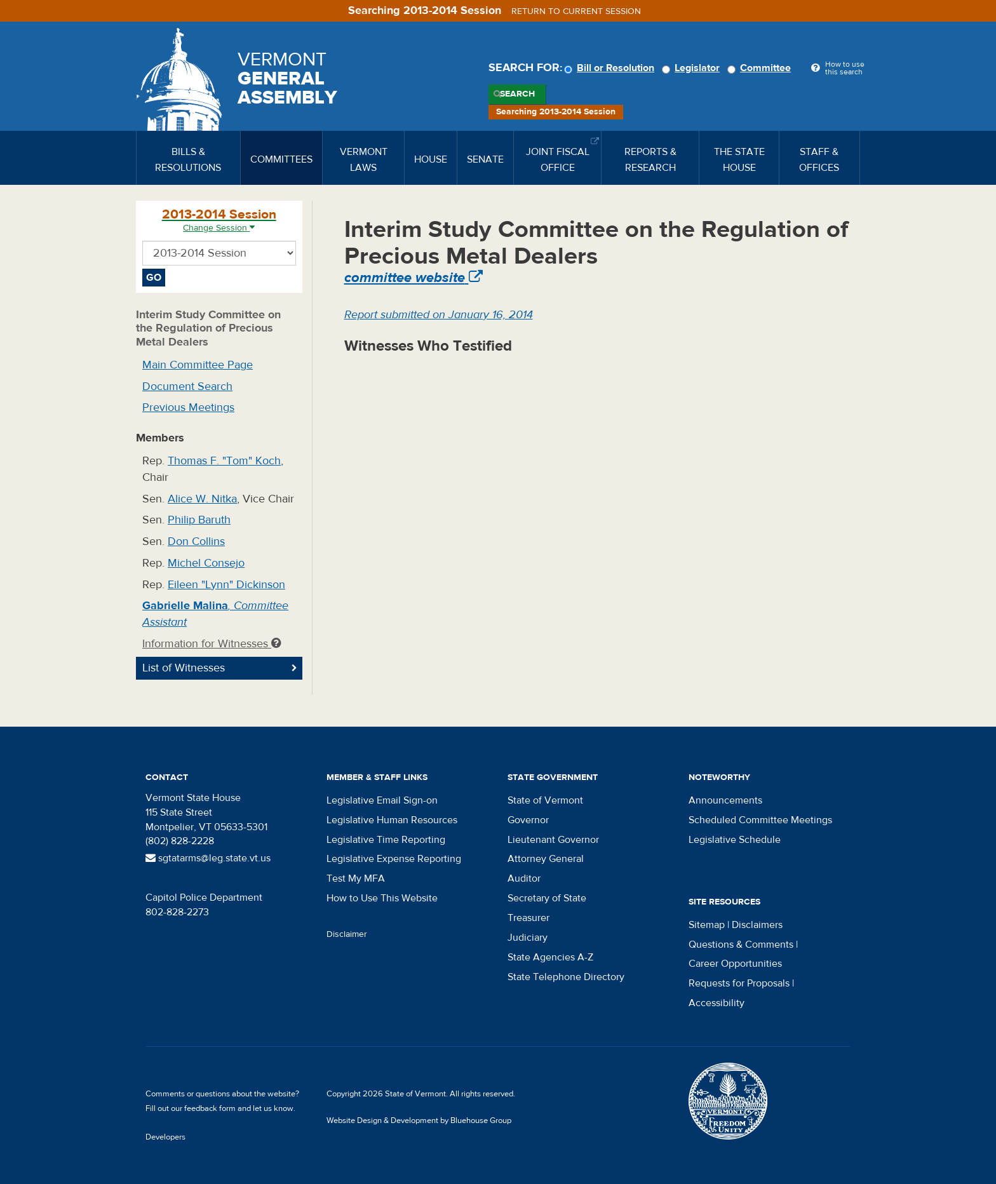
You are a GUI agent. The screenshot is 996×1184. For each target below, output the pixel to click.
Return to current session (576, 11)
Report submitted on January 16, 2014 (438, 314)
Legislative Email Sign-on (382, 800)
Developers (165, 1137)
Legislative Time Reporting (385, 839)
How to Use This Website (382, 898)
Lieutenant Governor (553, 839)
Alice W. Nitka (202, 499)
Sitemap (707, 924)
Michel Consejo (206, 563)
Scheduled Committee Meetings (760, 820)
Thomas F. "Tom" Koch (224, 461)
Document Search (187, 386)
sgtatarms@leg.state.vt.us (208, 858)
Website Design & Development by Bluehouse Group (418, 1120)
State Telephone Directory (566, 977)
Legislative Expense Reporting (393, 858)
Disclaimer (346, 934)
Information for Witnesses (211, 643)
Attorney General (546, 858)
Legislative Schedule (735, 839)
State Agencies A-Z (550, 957)
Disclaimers (757, 924)
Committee (761, 68)
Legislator (693, 68)
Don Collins (196, 541)
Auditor (524, 878)
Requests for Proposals (739, 983)
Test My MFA (355, 878)
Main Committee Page (197, 365)
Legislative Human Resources (391, 820)
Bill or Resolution (611, 68)
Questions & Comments (741, 944)
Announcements (725, 800)
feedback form (210, 1108)
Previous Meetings (188, 407)
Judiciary (528, 937)
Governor (528, 820)
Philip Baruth (199, 520)
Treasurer (528, 918)
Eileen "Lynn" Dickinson (226, 584)
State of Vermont (545, 800)
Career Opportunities (735, 963)
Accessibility (716, 1003)
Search (517, 94)
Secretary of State (547, 898)
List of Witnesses (183, 668)
